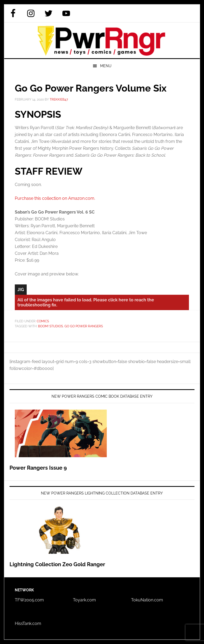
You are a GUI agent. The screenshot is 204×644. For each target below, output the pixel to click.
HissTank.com (28, 623)
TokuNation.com (147, 599)
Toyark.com (84, 599)
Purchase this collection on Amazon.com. (55, 198)
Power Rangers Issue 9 (38, 468)
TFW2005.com (29, 599)
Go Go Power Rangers (83, 326)
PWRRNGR (102, 40)
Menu (106, 66)
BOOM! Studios (50, 326)
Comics (43, 321)
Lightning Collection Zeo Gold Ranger (57, 564)
